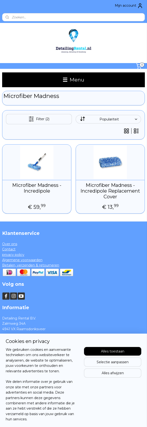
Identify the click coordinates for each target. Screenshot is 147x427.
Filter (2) (38, 119)
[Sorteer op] (108, 119)
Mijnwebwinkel (125, 418)
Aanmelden (15, 397)
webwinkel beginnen (83, 418)
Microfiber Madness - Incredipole (36, 188)
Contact (9, 249)
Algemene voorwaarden (22, 260)
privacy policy (13, 255)
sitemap (57, 418)
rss (65, 418)
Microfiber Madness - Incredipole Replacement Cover (110, 191)
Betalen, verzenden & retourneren (30, 265)
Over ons (9, 244)
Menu (73, 80)
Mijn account (129, 6)
